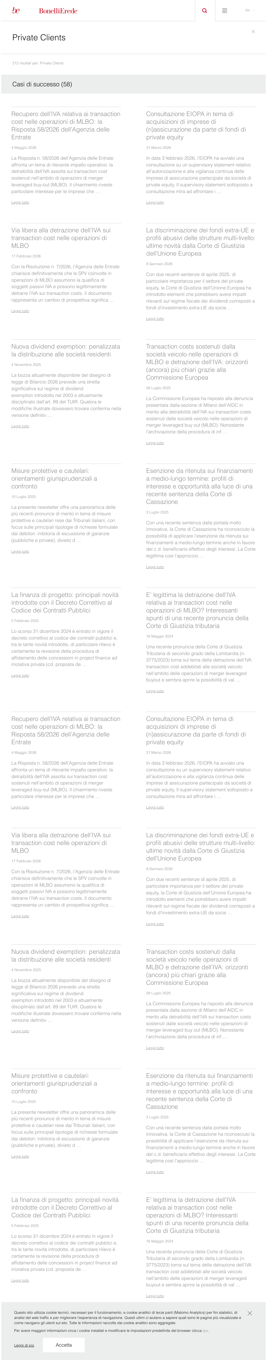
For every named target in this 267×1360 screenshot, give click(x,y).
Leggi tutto (20, 202)
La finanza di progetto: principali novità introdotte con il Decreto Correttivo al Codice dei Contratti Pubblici (65, 602)
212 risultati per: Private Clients (38, 63)
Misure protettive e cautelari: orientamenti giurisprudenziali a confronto (54, 478)
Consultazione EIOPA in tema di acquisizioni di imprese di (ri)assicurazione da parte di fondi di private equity (196, 125)
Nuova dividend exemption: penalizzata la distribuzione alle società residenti (65, 350)
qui (205, 1330)
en (248, 10)
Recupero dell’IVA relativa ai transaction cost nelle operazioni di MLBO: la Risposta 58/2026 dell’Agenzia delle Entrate (65, 125)
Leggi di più (24, 1345)
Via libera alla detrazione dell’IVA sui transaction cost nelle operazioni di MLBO (61, 237)
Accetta (64, 1345)
